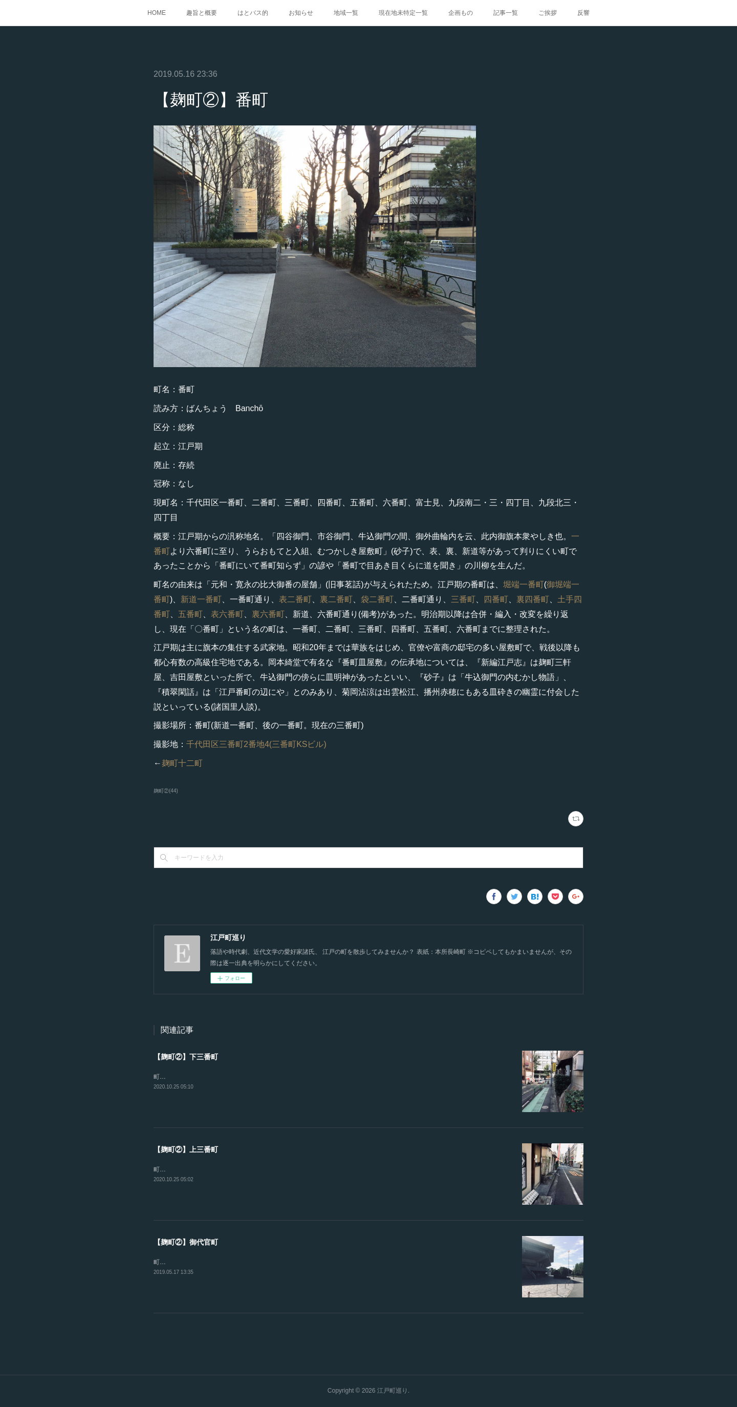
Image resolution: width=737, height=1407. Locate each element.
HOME (156, 12)
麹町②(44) (166, 791)
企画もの (460, 12)
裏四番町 (532, 599)
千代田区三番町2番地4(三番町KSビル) (256, 744)
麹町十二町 (182, 763)
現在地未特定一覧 (403, 12)
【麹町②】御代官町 (186, 1242)
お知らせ (301, 12)
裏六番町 (268, 614)
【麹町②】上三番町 (186, 1149)
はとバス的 (252, 12)
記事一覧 (505, 12)
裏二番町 (336, 599)
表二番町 (295, 599)
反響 (583, 12)
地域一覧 (346, 12)
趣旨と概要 (201, 12)
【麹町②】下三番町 (186, 1057)
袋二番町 (377, 599)
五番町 (190, 614)
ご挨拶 (547, 12)
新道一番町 (201, 599)
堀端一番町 (523, 584)
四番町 (496, 599)
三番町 (463, 599)
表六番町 (227, 614)
